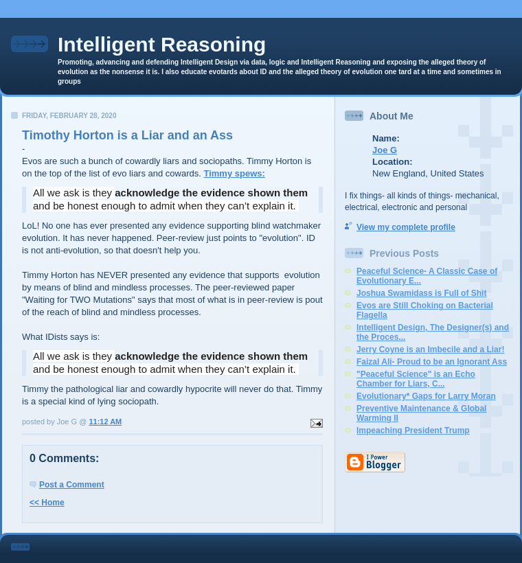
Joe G (384, 150)
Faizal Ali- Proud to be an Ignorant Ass (431, 362)
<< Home (47, 502)
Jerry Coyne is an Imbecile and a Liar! (430, 349)
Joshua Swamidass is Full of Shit (421, 293)
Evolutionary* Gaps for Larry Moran (426, 396)
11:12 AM (105, 421)
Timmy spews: (233, 173)
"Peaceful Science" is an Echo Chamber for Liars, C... (415, 379)
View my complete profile (405, 227)
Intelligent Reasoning (162, 44)
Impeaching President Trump (413, 430)
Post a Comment (71, 485)
